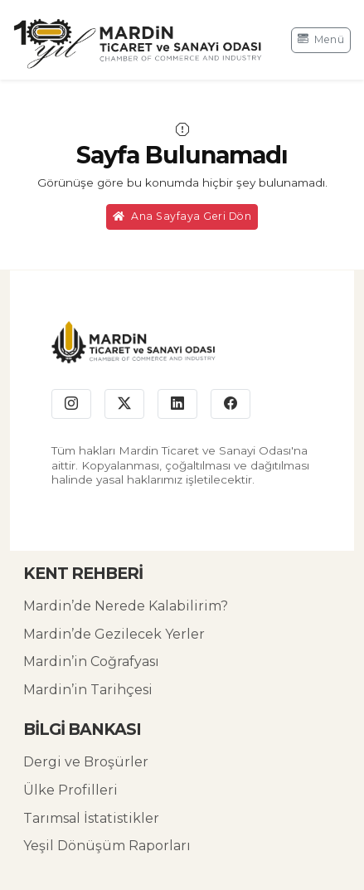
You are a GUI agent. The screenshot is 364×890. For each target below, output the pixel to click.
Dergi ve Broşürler (85, 762)
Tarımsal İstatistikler (91, 818)
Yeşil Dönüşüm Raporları (107, 846)
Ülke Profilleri (70, 790)
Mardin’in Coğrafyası (91, 661)
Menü (321, 39)
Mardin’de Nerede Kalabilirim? (125, 606)
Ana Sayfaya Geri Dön (182, 216)
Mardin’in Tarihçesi (88, 690)
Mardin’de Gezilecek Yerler (114, 634)
